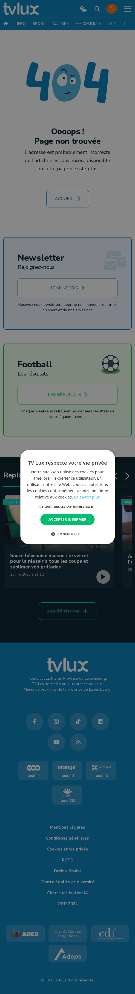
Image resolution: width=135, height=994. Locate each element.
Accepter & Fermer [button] (67, 519)
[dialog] (67, 497)
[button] (67, 506)
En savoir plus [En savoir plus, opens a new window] (87, 497)
